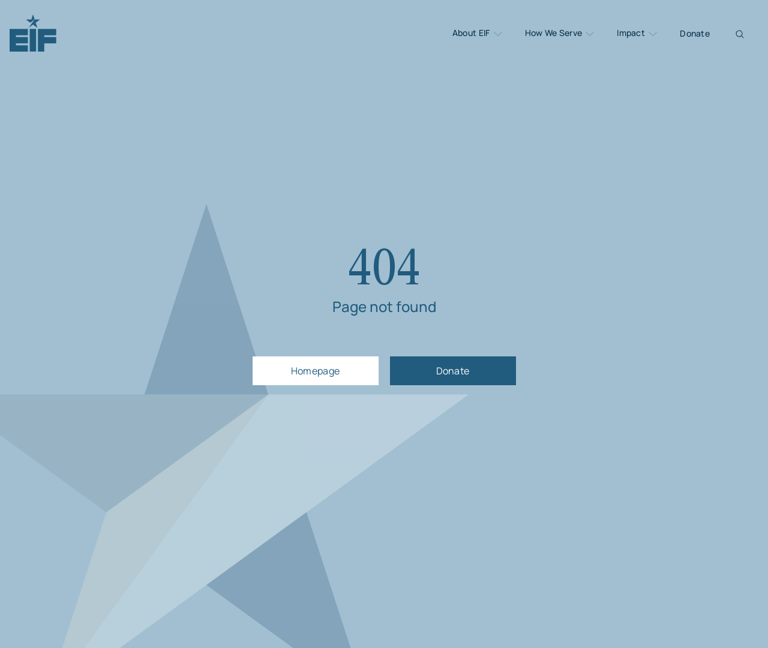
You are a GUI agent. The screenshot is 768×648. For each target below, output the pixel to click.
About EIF (478, 34)
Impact (638, 34)
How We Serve (560, 34)
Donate (695, 33)
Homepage (315, 370)
